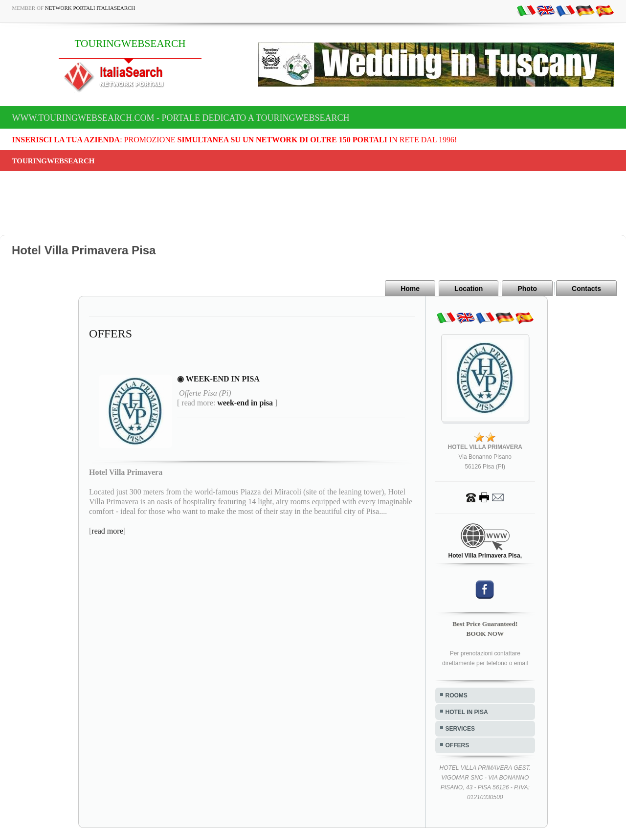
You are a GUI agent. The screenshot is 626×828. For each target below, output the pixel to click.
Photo (527, 288)
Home (410, 288)
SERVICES (460, 728)
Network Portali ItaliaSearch (90, 8)
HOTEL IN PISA (467, 712)
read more (107, 531)
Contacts (586, 288)
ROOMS (457, 695)
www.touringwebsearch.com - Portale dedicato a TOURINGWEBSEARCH (181, 118)
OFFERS (458, 745)
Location (468, 288)
